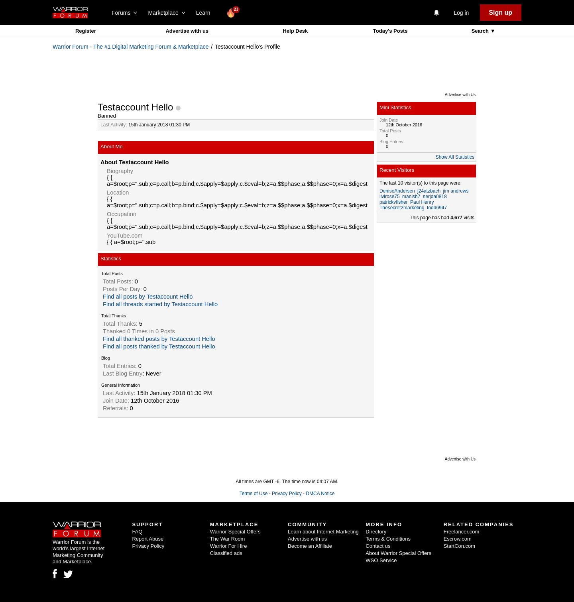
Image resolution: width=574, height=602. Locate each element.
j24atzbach (428, 191)
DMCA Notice (320, 493)
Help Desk (295, 31)
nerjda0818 (435, 196)
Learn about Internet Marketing (323, 532)
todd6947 (437, 208)
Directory (376, 532)
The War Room (227, 539)
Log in (461, 13)
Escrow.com (458, 539)
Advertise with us (186, 31)
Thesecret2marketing (402, 208)
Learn (205, 13)
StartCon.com (459, 546)
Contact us (378, 546)
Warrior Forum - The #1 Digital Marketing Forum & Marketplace (130, 46)
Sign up (500, 12)
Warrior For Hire (228, 546)
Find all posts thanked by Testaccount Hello (159, 346)
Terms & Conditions (388, 539)
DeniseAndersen (397, 191)
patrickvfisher (393, 202)
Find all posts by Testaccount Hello (148, 296)
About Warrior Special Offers (398, 553)
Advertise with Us (460, 94)
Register (85, 31)
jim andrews (455, 191)
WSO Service (381, 560)
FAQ (137, 532)
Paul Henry (422, 202)
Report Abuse (147, 539)
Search (481, 31)
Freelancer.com (462, 532)
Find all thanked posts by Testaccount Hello (159, 339)
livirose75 (389, 196)
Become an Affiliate (310, 546)
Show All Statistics (455, 157)
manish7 (411, 196)
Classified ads (226, 553)
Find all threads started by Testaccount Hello (160, 304)
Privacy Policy (287, 493)
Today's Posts (390, 31)
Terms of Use (254, 493)
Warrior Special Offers (235, 532)
